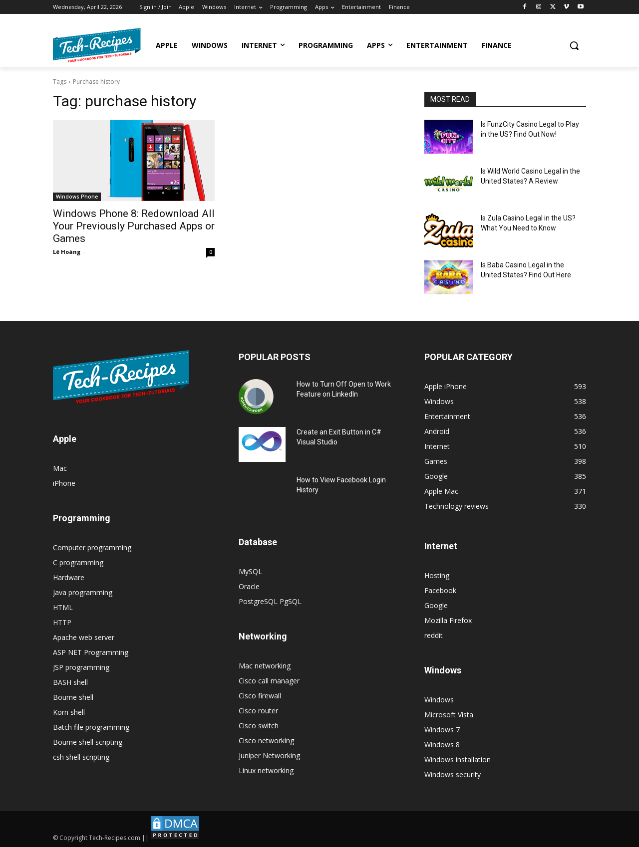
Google (436, 605)
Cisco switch (259, 725)
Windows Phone (77, 196)
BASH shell (70, 682)
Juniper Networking (269, 755)
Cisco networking (266, 740)
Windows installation (457, 759)
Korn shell (69, 712)
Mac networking (265, 665)
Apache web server (83, 637)
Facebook (440, 590)
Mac (60, 468)
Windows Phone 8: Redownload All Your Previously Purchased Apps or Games (134, 226)
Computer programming (92, 547)
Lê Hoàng (66, 251)
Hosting (436, 575)
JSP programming (81, 667)
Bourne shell (73, 697)
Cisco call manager (269, 680)
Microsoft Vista (448, 714)
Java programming (82, 592)
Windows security (452, 774)
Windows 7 (442, 729)
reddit (433, 635)
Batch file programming (91, 727)
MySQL (250, 571)
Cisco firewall (260, 695)
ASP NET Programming (90, 652)
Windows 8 (442, 744)
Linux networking (266, 770)
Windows (439, 699)
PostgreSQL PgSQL (270, 601)
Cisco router (258, 710)
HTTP (62, 622)
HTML (63, 607)
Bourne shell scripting (87, 742)
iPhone (64, 483)
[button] (574, 45)
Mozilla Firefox (448, 620)
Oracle (249, 586)
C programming (78, 562)
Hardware (68, 577)
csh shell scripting (81, 757)
